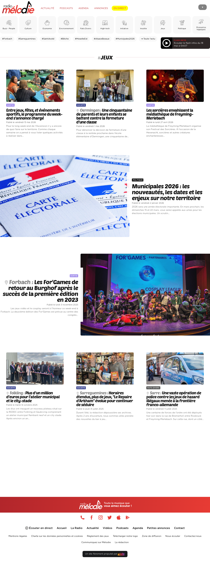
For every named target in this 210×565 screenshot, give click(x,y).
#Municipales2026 (125, 39)
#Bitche (65, 39)
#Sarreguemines (26, 39)
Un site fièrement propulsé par (105, 554)
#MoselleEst (81, 39)
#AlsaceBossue (101, 39)
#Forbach (7, 39)
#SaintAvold (48, 39)
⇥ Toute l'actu (148, 39)
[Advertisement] (105, 455)
